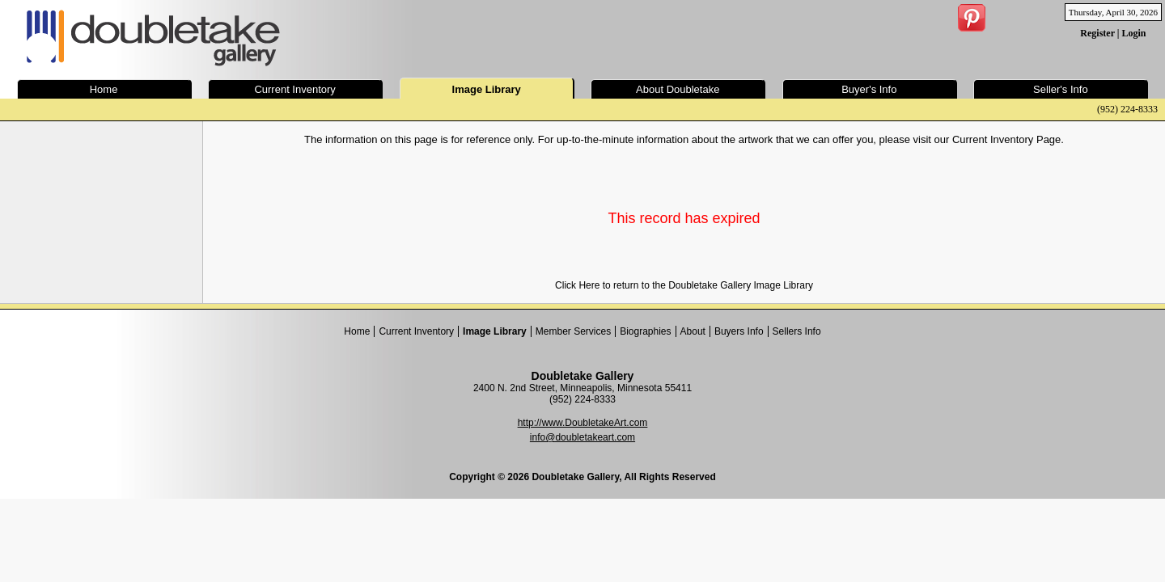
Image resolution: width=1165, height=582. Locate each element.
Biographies (645, 331)
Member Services (573, 331)
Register (1097, 33)
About (692, 331)
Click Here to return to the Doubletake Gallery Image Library (684, 285)
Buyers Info (739, 331)
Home (357, 331)
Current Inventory (416, 331)
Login (1133, 33)
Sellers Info (797, 331)
